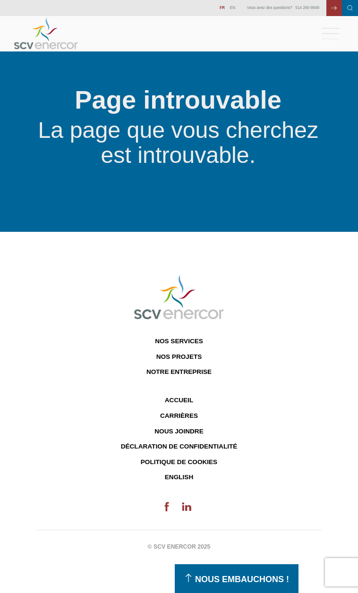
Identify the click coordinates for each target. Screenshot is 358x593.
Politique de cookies (179, 462)
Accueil (179, 400)
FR (222, 8)
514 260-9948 (307, 8)
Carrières (179, 415)
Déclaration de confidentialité (179, 446)
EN (232, 8)
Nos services (179, 341)
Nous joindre (178, 431)
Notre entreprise (179, 371)
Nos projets (179, 356)
